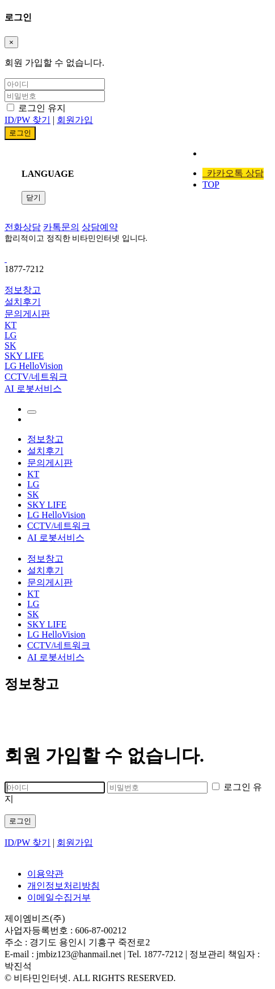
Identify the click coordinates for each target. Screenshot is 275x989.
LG (10, 335)
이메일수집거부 (59, 897)
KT (10, 325)
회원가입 (75, 120)
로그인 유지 (36, 108)
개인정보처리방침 (63, 885)
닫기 (33, 197)
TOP (210, 184)
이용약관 (45, 873)
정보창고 (23, 290)
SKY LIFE (24, 355)
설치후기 (23, 302)
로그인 (20, 821)
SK (10, 345)
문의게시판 (27, 314)
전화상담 (23, 227)
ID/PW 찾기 (27, 120)
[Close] (11, 42)
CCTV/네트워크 (36, 376)
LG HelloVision (34, 366)
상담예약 (100, 227)
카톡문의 (61, 227)
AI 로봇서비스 (33, 388)
